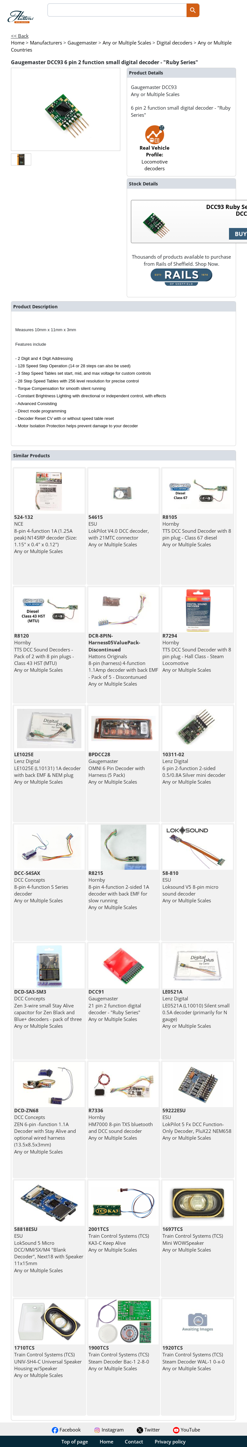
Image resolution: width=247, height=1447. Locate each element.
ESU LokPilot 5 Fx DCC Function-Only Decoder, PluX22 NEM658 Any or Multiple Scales (197, 1124)
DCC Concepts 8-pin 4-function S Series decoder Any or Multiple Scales (41, 887)
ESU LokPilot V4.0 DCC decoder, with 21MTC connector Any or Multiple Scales (118, 531)
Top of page (74, 1441)
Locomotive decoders (154, 151)
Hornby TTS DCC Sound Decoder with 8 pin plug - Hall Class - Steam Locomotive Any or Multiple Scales (196, 652)
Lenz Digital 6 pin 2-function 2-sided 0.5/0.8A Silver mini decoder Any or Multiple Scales (193, 768)
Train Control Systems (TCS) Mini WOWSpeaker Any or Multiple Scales (192, 1239)
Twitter (148, 1429)
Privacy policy (170, 1441)
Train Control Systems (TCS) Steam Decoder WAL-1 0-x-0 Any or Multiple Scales (193, 1358)
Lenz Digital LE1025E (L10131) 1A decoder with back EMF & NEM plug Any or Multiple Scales (47, 768)
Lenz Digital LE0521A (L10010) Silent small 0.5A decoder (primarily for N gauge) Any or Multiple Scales (196, 1008)
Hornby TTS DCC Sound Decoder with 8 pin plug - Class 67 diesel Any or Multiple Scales (196, 531)
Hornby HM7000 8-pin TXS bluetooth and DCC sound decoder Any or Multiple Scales (120, 1124)
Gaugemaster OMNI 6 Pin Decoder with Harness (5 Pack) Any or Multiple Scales (116, 768)
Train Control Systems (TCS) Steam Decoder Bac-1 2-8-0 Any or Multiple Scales (118, 1358)
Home (107, 1441)
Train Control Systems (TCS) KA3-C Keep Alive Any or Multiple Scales (118, 1239)
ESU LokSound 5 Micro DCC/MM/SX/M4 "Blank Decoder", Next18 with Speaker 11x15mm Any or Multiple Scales (48, 1250)
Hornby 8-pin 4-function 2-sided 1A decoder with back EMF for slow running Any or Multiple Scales (118, 890)
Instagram (109, 1429)
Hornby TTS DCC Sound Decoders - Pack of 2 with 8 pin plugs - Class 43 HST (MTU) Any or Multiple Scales (44, 652)
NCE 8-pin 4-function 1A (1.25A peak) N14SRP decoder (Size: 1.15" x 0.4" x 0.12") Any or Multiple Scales (45, 534)
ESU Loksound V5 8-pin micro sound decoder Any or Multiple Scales (190, 887)
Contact (134, 1441)
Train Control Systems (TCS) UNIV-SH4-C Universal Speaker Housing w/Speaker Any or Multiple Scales (48, 1361)
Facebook (66, 1429)
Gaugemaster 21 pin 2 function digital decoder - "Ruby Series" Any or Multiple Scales (114, 1005)
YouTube (186, 1429)
